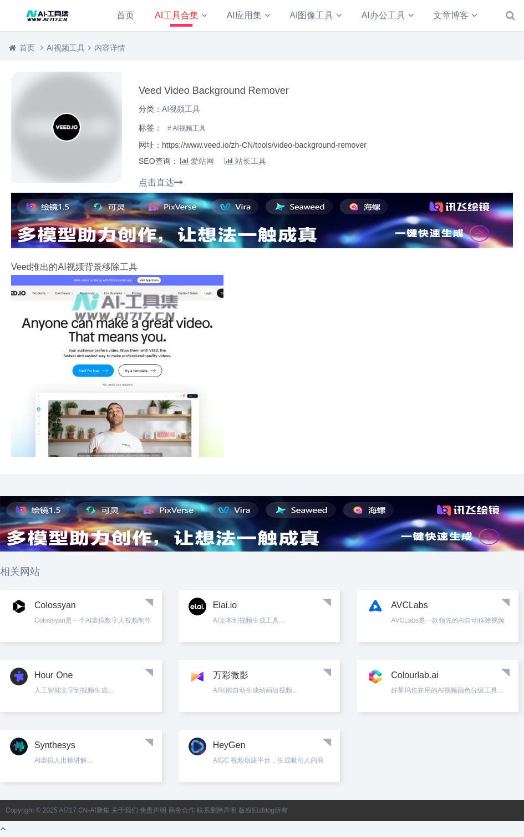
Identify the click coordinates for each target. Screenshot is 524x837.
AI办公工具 (383, 15)
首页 (125, 15)
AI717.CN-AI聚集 (84, 810)
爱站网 (197, 161)
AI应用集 (244, 15)
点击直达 (161, 182)
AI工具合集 (177, 15)
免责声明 (153, 810)
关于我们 (124, 810)
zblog (266, 810)
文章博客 (451, 15)
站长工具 (245, 161)
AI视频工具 (66, 47)
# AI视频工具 (186, 128)
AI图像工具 (311, 15)
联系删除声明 (217, 810)
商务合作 (182, 810)
